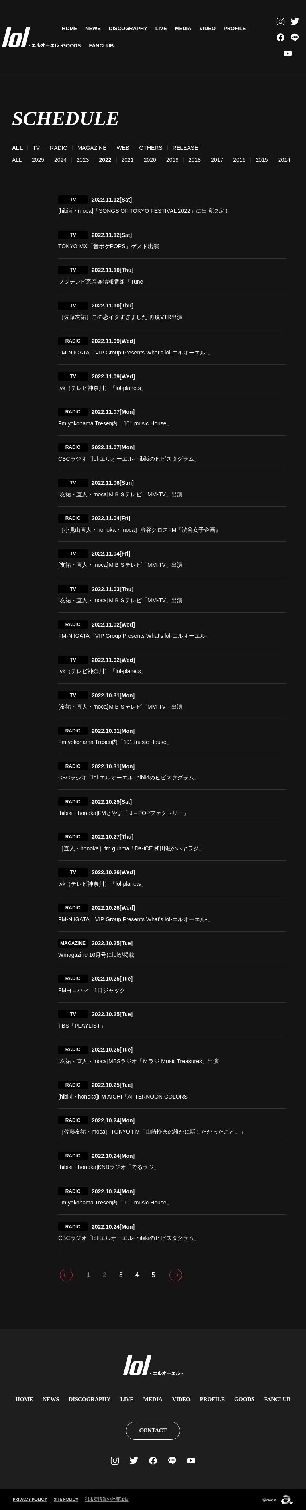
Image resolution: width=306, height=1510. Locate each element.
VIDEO (208, 28)
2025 (38, 160)
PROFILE (235, 28)
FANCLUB (101, 46)
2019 (172, 160)
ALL (17, 160)
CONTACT (153, 1431)
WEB (123, 148)
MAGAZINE (91, 148)
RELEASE (185, 148)
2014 (284, 160)
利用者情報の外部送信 (107, 1498)
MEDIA (183, 28)
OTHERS (150, 148)
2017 (217, 160)
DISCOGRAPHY (128, 28)
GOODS (71, 46)
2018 (194, 160)
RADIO (58, 148)
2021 (128, 160)
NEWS (93, 28)
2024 (60, 160)
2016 (239, 160)
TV (36, 148)
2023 (82, 160)
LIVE (161, 28)
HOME (69, 28)
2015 (261, 160)
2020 (150, 160)
